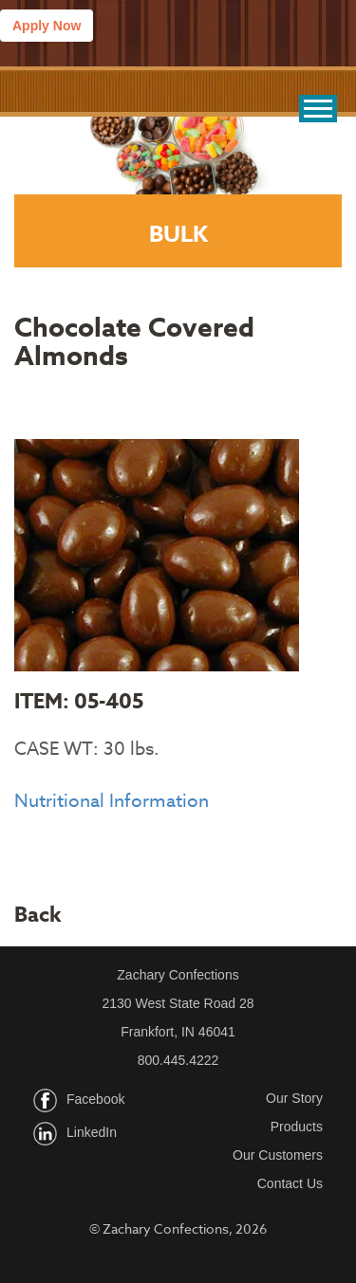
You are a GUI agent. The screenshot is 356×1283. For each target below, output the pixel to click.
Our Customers (278, 1155)
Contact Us (290, 1183)
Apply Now (46, 25)
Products (297, 1126)
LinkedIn (91, 1132)
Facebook (95, 1099)
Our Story (294, 1098)
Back (38, 915)
